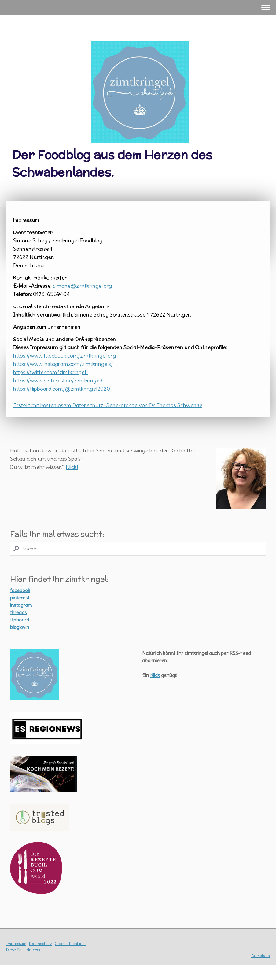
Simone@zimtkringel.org (82, 285)
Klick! (72, 467)
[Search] (138, 549)
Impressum (16, 943)
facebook (20, 590)
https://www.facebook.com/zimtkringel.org (64, 355)
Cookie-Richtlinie (70, 943)
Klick (155, 675)
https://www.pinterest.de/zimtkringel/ (58, 380)
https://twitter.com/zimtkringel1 (50, 372)
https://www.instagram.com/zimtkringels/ (63, 363)
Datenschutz (40, 943)
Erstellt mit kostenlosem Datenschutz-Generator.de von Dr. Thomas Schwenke (107, 405)
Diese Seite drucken (24, 949)
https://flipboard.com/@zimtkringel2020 (61, 388)
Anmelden (260, 955)
